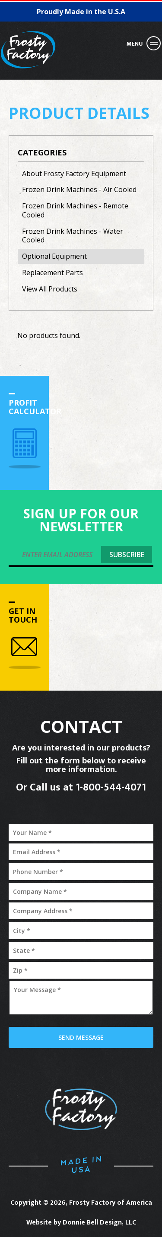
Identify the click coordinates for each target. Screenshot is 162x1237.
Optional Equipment (54, 256)
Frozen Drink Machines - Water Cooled (72, 235)
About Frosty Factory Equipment (74, 173)
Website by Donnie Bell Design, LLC (81, 1222)
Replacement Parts (52, 272)
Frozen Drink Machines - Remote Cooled (75, 210)
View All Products (49, 289)
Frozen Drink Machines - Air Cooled (79, 189)
